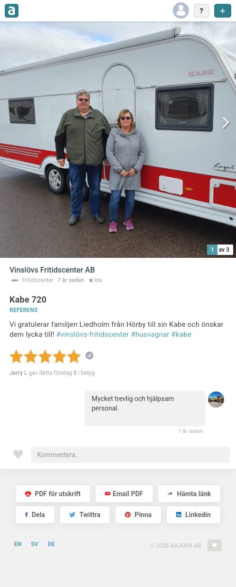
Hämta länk (189, 494)
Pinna (138, 515)
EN (17, 544)
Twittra (84, 515)
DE (51, 544)
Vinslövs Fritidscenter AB (52, 269)
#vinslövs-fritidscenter (92, 334)
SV (34, 544)
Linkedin (193, 515)
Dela (35, 515)
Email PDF (124, 494)
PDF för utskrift (53, 494)
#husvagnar (150, 334)
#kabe (181, 334)
